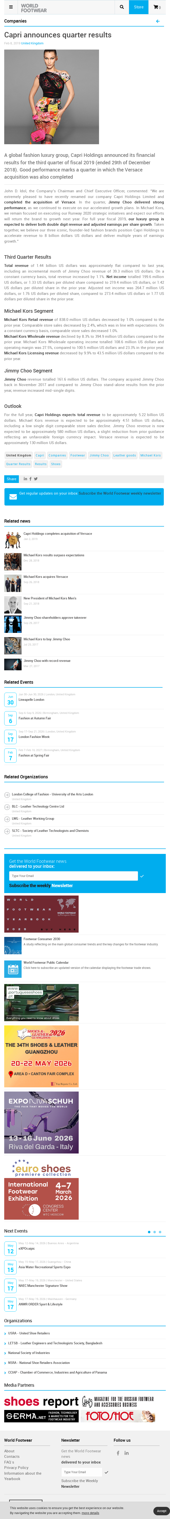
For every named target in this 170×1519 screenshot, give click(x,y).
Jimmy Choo (99, 455)
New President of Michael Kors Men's (50, 598)
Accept (161, 1511)
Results (41, 464)
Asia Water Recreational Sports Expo (44, 1267)
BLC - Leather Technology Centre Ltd (38, 806)
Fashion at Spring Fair (34, 755)
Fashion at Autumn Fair (35, 718)
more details (90, 1513)
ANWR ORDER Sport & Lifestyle (41, 1304)
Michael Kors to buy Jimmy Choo (47, 639)
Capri (40, 455)
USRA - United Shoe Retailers (29, 1333)
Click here (30, 968)
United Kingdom (32, 43)
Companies (57, 455)
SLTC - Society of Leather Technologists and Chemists (50, 831)
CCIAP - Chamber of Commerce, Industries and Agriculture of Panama (57, 1372)
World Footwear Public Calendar (46, 962)
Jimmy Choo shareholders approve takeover (55, 617)
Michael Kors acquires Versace (46, 577)
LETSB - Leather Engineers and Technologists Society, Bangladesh (55, 1343)
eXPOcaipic (27, 1248)
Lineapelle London (31, 700)
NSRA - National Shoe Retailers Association (39, 1363)
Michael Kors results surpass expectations (54, 555)
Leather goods (124, 455)
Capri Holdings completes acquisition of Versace (58, 533)
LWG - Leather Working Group (33, 818)
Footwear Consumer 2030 (42, 939)
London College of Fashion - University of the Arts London (52, 794)
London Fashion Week (34, 737)
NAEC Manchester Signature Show (43, 1286)
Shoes (56, 464)
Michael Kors (150, 455)
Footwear (77, 455)
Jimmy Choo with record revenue (47, 661)
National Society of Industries (29, 1353)
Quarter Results (18, 464)
